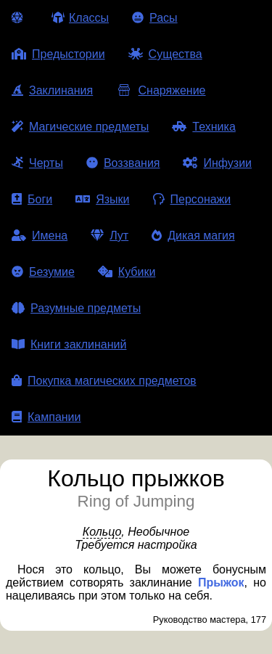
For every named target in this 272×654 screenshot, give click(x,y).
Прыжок (221, 582)
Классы (80, 18)
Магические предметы (80, 126)
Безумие (43, 272)
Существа (165, 54)
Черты (37, 163)
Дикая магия (193, 235)
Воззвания (123, 163)
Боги (32, 199)
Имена (39, 235)
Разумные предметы (76, 308)
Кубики (127, 272)
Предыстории (58, 54)
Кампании (46, 417)
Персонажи (192, 199)
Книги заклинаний (69, 344)
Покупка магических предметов (104, 381)
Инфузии (217, 163)
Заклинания (52, 90)
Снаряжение (160, 90)
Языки (102, 199)
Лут (109, 235)
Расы (155, 18)
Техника (203, 126)
